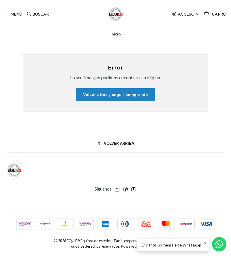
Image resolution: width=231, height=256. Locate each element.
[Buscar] (37, 14)
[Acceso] (185, 14)
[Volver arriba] (115, 143)
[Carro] (215, 14)
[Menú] (13, 14)
